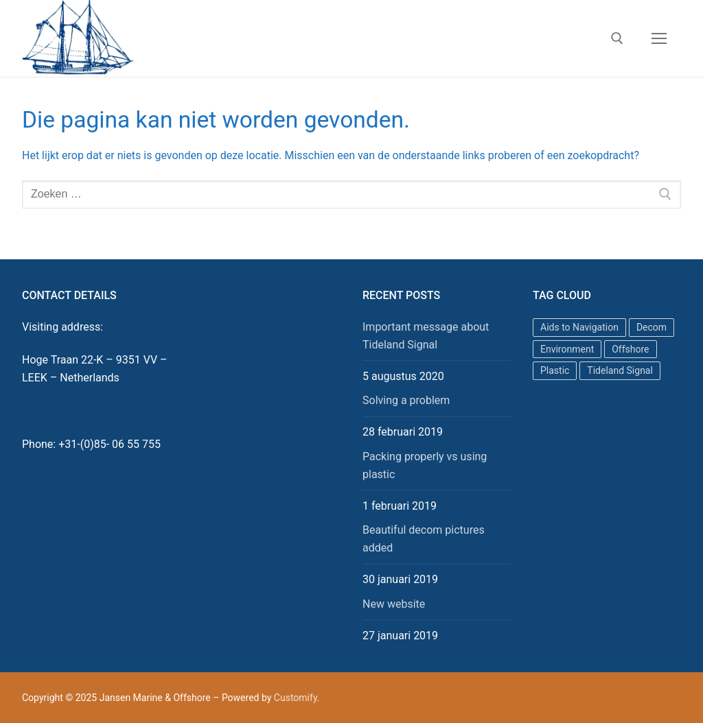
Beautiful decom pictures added (423, 538)
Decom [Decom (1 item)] (651, 327)
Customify (295, 697)
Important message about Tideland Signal (425, 335)
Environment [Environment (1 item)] (567, 349)
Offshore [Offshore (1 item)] (630, 349)
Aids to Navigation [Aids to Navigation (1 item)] (579, 327)
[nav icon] (659, 38)
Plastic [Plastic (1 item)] (554, 370)
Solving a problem (406, 400)
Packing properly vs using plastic (424, 465)
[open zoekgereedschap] (617, 38)
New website (393, 604)
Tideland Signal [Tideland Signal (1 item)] (620, 370)
